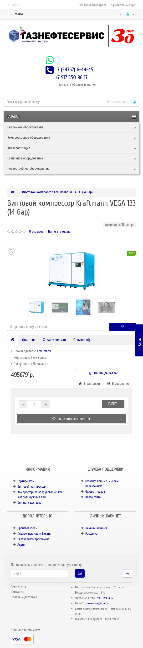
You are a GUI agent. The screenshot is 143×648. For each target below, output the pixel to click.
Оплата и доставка (29, 502)
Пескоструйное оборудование (28, 168)
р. (118, 14)
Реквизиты (18, 587)
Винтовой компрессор (31, 487)
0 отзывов (36, 231)
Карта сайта (93, 497)
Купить (113, 404)
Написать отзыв (59, 231)
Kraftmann (44, 351)
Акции (21, 545)
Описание (29, 340)
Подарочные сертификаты (34, 534)
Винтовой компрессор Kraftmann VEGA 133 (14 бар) (57, 192)
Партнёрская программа (33, 539)
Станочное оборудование (25, 158)
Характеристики (54, 340)
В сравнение (118, 383)
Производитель (27, 528)
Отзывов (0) (81, 340)
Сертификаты (26, 481)
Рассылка (91, 534)
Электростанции (18, 148)
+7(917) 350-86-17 (104, 598)
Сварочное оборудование (25, 127)
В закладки (89, 383)
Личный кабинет (96, 528)
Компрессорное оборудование (28, 137)
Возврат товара (95, 492)
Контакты (17, 592)
